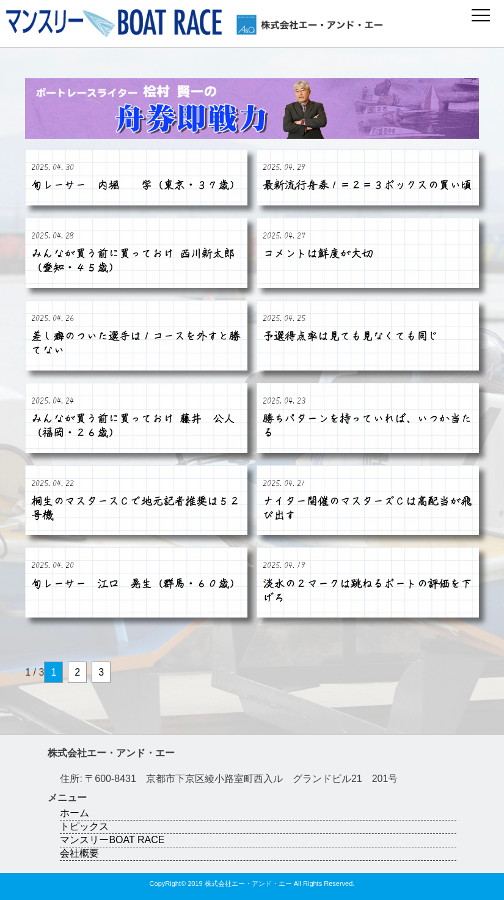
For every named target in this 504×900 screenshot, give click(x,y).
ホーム (74, 813)
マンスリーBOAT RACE (112, 840)
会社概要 (79, 853)
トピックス (84, 826)
